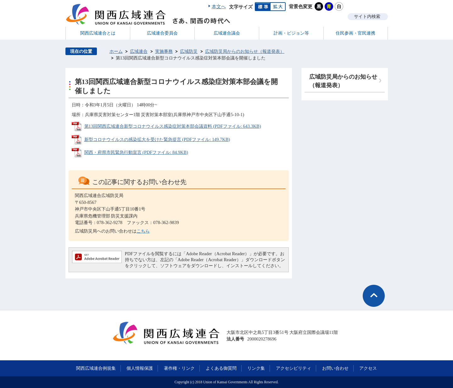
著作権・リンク (179, 368)
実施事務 (164, 51)
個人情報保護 (139, 368)
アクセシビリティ (293, 368)
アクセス (368, 368)
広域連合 (139, 51)
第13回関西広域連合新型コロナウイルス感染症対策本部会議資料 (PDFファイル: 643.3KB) (172, 126)
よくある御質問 (221, 368)
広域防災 (189, 51)
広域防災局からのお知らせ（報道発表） (244, 51)
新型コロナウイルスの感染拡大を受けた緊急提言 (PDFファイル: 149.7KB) (157, 139)
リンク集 (256, 368)
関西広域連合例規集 (96, 368)
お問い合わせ (335, 368)
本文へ (219, 6)
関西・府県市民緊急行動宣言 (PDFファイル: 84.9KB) (136, 152)
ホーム (116, 51)
